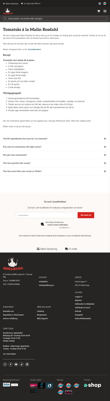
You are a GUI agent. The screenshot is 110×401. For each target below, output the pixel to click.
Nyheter (78, 300)
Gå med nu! (86, 215)
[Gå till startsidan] (8, 11)
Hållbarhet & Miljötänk (84, 304)
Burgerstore (42, 315)
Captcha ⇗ (64, 227)
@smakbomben (34, 49)
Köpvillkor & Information (13, 315)
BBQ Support (42, 318)
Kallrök (78, 311)
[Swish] (14, 385)
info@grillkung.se (46, 285)
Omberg (40, 311)
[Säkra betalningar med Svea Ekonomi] (6, 384)
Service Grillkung (10, 318)
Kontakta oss (8, 311)
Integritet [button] (79, 315)
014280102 (43, 281)
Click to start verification (57, 225)
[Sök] (55, 19)
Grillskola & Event (82, 307)
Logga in (78, 297)
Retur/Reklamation (83, 318)
